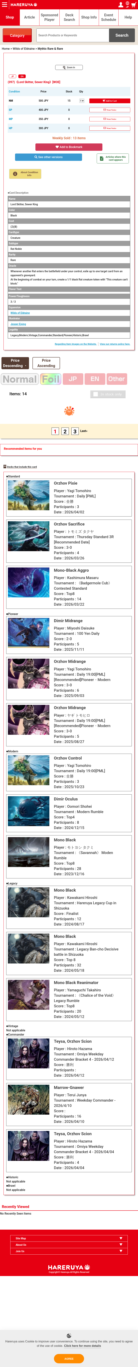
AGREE (69, 1358)
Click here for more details (82, 1345)
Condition (14, 91)
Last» (84, 431)
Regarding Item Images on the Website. (76, 344)
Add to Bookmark (69, 147)
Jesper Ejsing (18, 324)
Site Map (21, 1329)
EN (22, 76)
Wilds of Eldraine (20, 312)
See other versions (48, 157)
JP (12, 76)
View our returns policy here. (115, 344)
